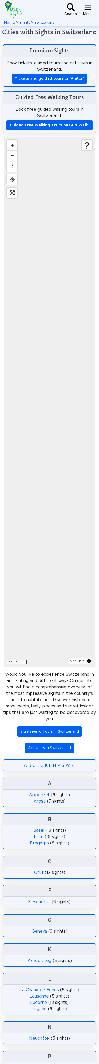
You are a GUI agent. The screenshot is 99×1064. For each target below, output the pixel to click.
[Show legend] (87, 145)
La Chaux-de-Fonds (39, 990)
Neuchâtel (39, 1038)
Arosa (40, 801)
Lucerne (38, 1002)
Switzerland (44, 22)
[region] (49, 402)
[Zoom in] (12, 145)
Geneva (39, 931)
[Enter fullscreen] (12, 193)
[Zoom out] (12, 155)
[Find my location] (12, 179)
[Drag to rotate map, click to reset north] (12, 166)
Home (9, 22)
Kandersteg (39, 961)
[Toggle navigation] (88, 9)
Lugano (39, 1009)
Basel (38, 830)
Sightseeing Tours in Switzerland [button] (49, 731)
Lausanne (39, 996)
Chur (39, 872)
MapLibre (77, 660)
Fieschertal (39, 902)
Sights (24, 22)
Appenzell (39, 795)
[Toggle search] (70, 9)
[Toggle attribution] (89, 661)
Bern (39, 837)
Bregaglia (39, 843)
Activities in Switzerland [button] (49, 748)
